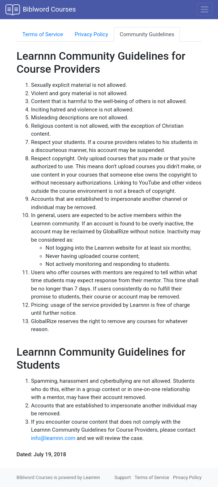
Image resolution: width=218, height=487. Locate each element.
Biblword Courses (40, 9)
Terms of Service (42, 34)
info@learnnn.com (53, 438)
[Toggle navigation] (205, 9)
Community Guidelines (147, 34)
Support (123, 477)
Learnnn (91, 477)
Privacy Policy (91, 34)
